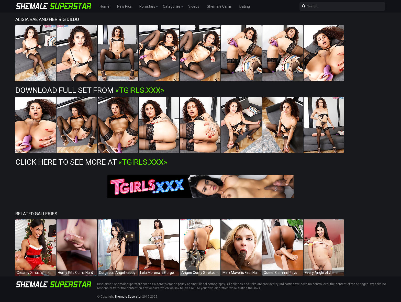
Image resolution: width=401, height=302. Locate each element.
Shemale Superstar (128, 296)
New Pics (124, 6)
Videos (193, 6)
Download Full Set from (89, 90)
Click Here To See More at (91, 162)
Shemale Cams (219, 6)
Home (104, 6)
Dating (244, 6)
